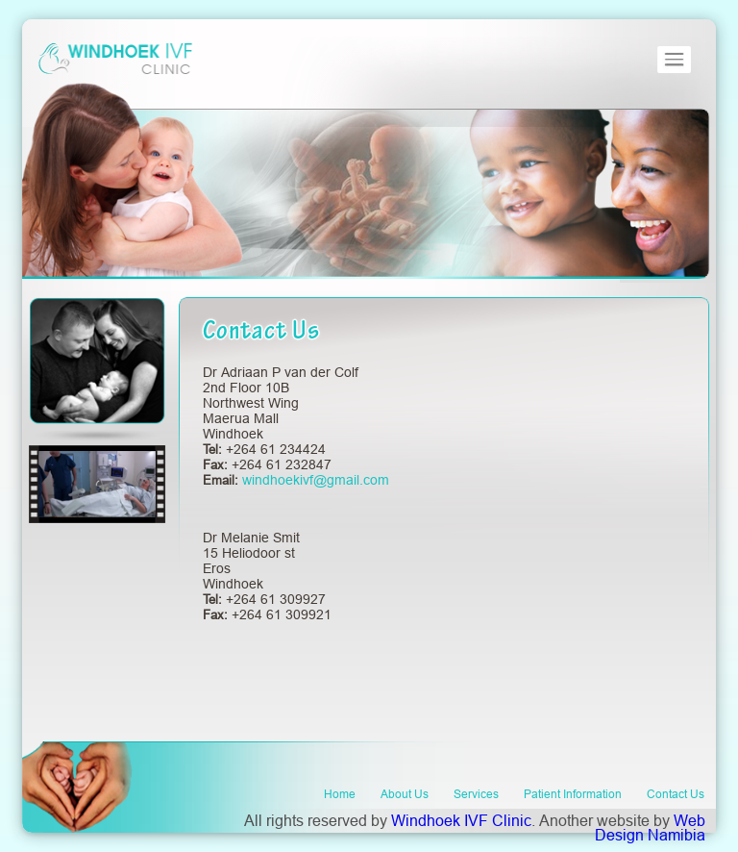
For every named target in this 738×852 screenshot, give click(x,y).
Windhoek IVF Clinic (461, 820)
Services (476, 794)
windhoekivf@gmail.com (315, 480)
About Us (405, 794)
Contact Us (675, 794)
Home (340, 794)
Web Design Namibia (650, 827)
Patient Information (573, 794)
